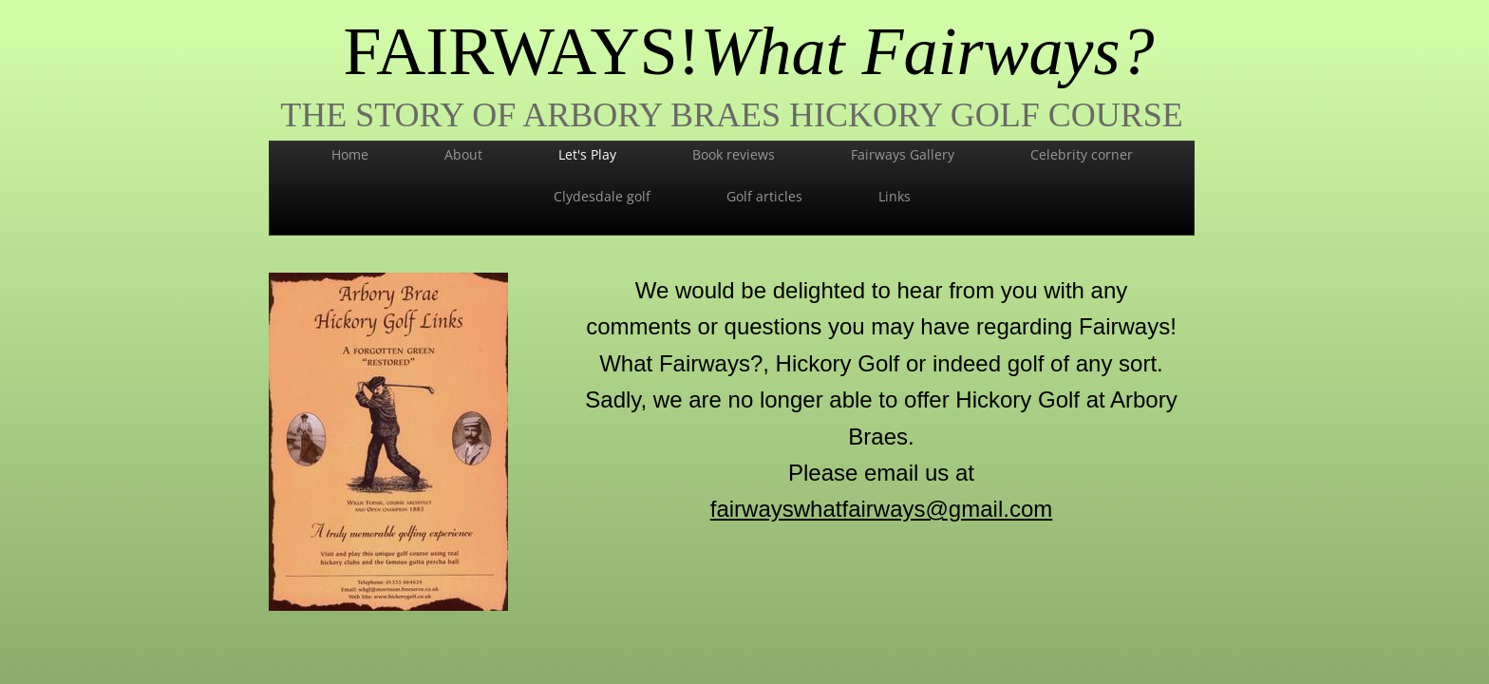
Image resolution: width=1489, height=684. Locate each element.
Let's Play (587, 154)
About (463, 154)
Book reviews (733, 154)
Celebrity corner (1081, 154)
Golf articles (764, 196)
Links (894, 196)
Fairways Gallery (902, 154)
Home (349, 154)
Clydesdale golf (602, 196)
